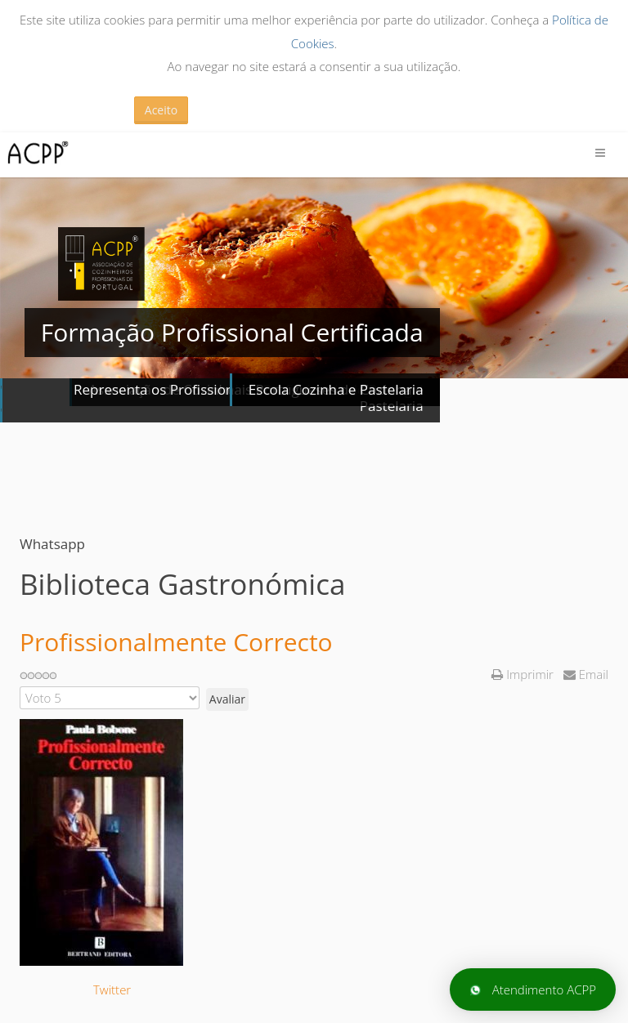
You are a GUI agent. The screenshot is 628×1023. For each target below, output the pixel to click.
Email (585, 674)
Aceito (161, 110)
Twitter (112, 989)
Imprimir (523, 674)
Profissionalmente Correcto (176, 642)
